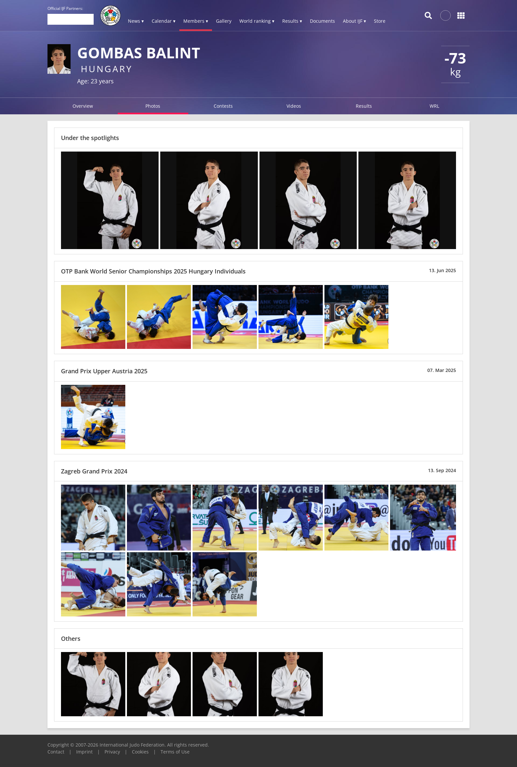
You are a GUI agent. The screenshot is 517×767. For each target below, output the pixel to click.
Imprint (84, 752)
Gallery (223, 21)
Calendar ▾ (163, 21)
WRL (434, 106)
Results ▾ (292, 21)
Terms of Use (175, 752)
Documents (322, 21)
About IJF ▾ (354, 21)
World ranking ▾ (256, 21)
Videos (294, 106)
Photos (152, 106)
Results (364, 106)
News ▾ (136, 21)
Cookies (140, 752)
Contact (55, 752)
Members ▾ (195, 21)
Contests (223, 106)
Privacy (112, 752)
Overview (83, 106)
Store (379, 21)
